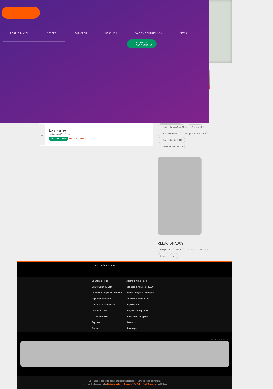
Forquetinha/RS (210, 133)
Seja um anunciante (142, 298)
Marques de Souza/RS (236, 133)
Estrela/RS (208, 114)
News (17, 89)
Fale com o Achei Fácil (178, 298)
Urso (214, 256)
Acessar (136, 328)
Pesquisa (20, 68)
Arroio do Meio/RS (229, 114)
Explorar (20, 57)
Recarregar (172, 328)
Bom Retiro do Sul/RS (213, 140)
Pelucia (242, 249)
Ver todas (207, 108)
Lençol (219, 249)
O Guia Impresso (140, 316)
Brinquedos (205, 249)
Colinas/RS (237, 127)
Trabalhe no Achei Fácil (143, 304)
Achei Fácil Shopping (177, 316)
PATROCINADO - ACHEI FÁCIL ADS (238, 68)
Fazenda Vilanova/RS (213, 146)
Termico (204, 256)
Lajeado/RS (225, 108)
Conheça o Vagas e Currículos (147, 293)
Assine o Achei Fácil (177, 281)
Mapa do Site (173, 304)
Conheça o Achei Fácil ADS (180, 287)
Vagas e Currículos (27, 78)
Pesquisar (172, 322)
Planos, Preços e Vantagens (181, 293)
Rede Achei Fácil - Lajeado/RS (161, 384)
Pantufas (230, 249)
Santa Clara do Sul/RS (213, 127)
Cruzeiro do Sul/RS (212, 121)
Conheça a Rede (140, 281)
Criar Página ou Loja (142, 287)
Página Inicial (23, 37)
